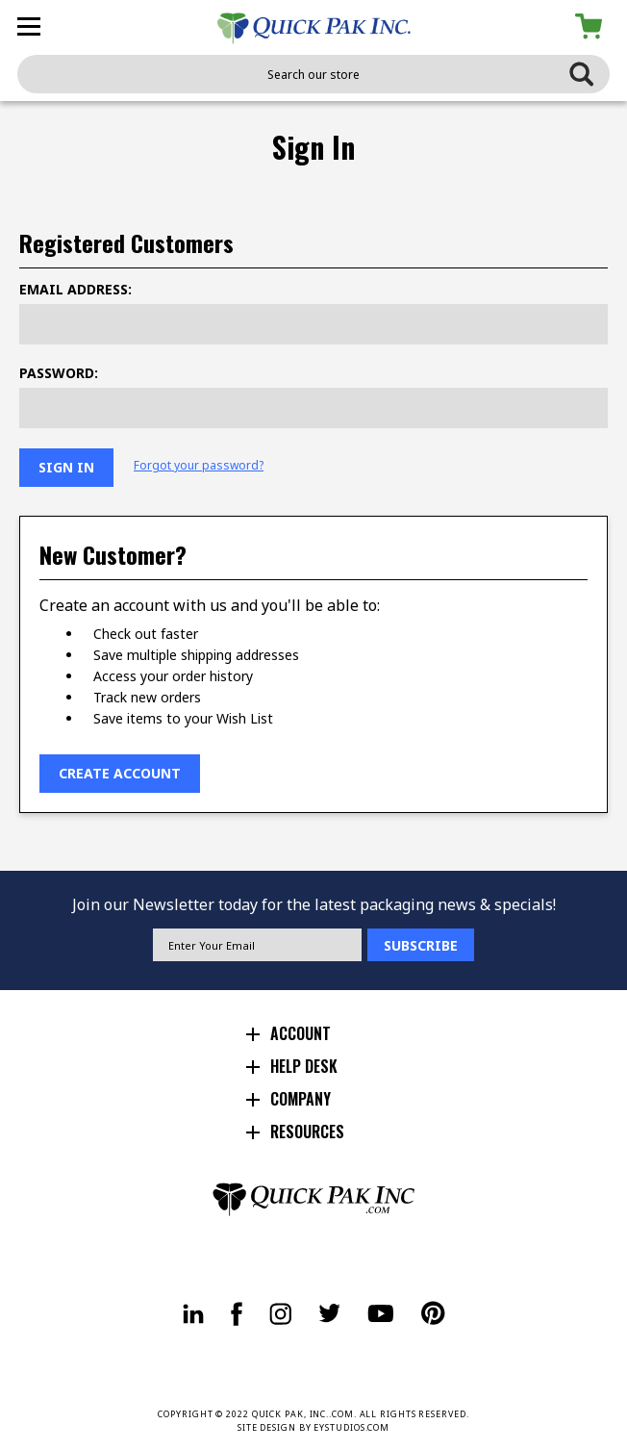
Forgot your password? (198, 465)
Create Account (120, 773)
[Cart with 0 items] (592, 26)
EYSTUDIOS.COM (351, 1427)
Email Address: (75, 289)
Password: (58, 373)
